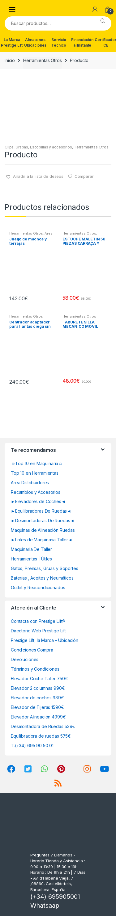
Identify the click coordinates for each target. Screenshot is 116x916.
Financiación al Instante (82, 42)
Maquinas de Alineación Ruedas (43, 530)
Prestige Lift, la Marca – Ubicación (44, 640)
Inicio (10, 60)
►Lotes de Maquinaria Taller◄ (41, 539)
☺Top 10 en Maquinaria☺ (37, 463)
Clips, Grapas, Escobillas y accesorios (38, 147)
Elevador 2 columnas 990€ (38, 688)
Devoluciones (24, 659)
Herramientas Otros (42, 60)
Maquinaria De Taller (31, 549)
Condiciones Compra (32, 649)
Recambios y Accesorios (35, 492)
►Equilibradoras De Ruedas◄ (41, 511)
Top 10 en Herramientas (34, 473)
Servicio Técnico (58, 42)
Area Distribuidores (30, 482)
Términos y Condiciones (35, 669)
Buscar (102, 23)
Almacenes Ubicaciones (35, 42)
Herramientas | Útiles (31, 558)
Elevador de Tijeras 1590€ (37, 707)
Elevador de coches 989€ (37, 697)
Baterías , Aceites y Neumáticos (42, 578)
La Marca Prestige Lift (12, 42)
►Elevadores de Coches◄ (38, 501)
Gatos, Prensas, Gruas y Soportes (44, 568)
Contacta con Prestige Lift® (38, 621)
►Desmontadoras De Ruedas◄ (42, 520)
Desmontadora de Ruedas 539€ (43, 726)
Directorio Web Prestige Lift (38, 630)
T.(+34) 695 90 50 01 (32, 745)
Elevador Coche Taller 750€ (39, 678)
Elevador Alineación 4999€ (38, 716)
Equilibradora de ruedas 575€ (41, 736)
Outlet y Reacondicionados (38, 587)
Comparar (84, 176)
